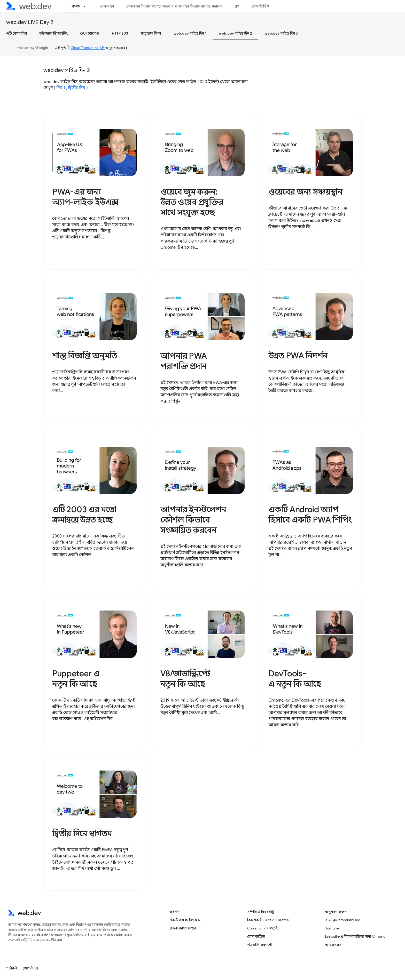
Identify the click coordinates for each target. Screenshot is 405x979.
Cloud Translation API (88, 47)
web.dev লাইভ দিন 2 (66, 70)
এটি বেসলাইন (16, 33)
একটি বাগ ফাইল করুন (185, 920)
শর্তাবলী (12, 968)
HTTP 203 (120, 33)
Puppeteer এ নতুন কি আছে (75, 678)
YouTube (332, 928)
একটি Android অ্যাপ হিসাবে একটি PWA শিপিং (310, 514)
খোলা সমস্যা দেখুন (182, 928)
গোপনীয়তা (30, 968)
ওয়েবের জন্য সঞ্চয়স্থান (305, 192)
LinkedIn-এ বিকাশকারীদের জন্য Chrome (355, 936)
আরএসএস (333, 944)
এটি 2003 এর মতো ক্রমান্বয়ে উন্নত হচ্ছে (84, 514)
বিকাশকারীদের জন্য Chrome (268, 920)
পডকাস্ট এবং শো (259, 944)
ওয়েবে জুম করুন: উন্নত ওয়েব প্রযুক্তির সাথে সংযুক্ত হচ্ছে (192, 202)
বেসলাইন (107, 6)
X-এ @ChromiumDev (342, 920)
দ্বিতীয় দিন (76, 88)
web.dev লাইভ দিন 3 (281, 33)
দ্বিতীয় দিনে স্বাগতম (82, 833)
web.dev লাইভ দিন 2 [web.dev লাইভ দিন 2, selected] (235, 33)
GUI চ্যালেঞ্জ (89, 33)
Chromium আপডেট (262, 928)
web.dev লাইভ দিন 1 (190, 33)
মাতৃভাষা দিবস (151, 33)
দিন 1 (61, 88)
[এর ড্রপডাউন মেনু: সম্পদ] (87, 6)
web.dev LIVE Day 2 (29, 22)
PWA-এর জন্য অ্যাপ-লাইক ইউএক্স (85, 197)
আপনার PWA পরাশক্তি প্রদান (183, 361)
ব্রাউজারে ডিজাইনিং (53, 33)
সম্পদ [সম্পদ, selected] (76, 6)
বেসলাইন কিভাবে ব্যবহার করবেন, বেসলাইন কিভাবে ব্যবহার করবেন (174, 6)
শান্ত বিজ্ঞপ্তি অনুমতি (84, 355)
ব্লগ (237, 6)
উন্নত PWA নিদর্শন (298, 355)
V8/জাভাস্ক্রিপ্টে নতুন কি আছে (185, 678)
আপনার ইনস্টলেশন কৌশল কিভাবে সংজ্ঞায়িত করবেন (193, 519)
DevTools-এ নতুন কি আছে (294, 678)
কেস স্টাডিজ (260, 6)
